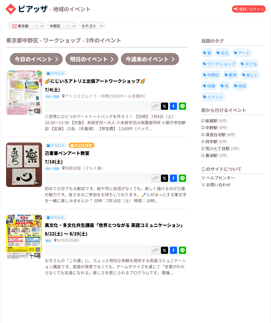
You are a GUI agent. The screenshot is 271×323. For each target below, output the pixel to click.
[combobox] (30, 26)
